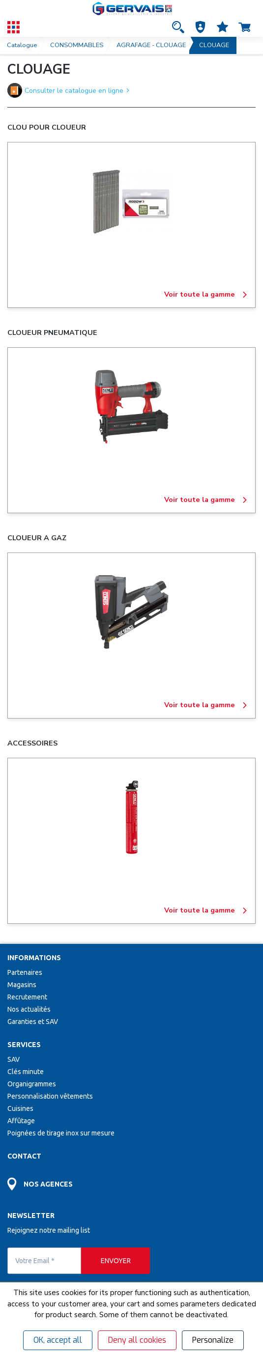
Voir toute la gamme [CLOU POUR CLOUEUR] (206, 294)
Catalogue (22, 45)
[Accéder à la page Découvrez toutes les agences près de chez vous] (131, 1182)
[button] (200, 27)
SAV (13, 1059)
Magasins (21, 985)
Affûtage (21, 1121)
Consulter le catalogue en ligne (68, 90)
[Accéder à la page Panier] (245, 27)
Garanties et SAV (32, 1021)
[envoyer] (115, 1260)
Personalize (213, 1340)
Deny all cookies (137, 1340)
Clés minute (25, 1072)
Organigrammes (31, 1084)
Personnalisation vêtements (50, 1096)
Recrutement (27, 997)
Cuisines (20, 1108)
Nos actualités (29, 1009)
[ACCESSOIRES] (132, 817)
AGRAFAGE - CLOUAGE (151, 45)
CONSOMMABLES (76, 45)
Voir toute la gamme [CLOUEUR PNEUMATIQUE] (206, 500)
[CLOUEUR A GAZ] (132, 612)
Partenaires (24, 972)
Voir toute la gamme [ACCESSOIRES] (206, 910)
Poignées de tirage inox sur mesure (61, 1133)
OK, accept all (57, 1340)
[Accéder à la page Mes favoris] (222, 27)
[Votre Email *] (44, 1260)
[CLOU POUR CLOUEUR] (132, 201)
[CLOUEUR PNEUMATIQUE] (132, 406)
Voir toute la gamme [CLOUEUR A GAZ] (206, 705)
